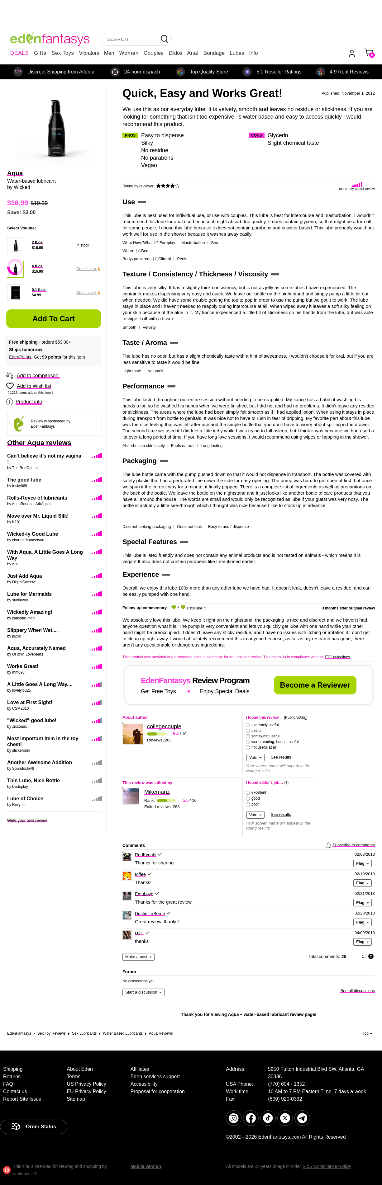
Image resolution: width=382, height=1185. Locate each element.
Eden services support (155, 1076)
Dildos (175, 53)
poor (255, 804)
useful (256, 730)
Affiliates (140, 1069)
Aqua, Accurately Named (36, 648)
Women (129, 53)
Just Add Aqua (24, 576)
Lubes (237, 53)
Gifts (40, 53)
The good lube (24, 479)
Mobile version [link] (146, 1166)
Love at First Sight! (29, 702)
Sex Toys (62, 53)
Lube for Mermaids (29, 594)
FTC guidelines (337, 657)
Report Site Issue (22, 1099)
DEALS (19, 53)
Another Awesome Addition (39, 762)
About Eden (80, 1069)
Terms (73, 1076)
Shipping (12, 1069)
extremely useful (265, 725)
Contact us (15, 1091)
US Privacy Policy (86, 1084)
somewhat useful (265, 736)
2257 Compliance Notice (327, 1166)
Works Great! (22, 666)
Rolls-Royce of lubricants (37, 498)
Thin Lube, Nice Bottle (33, 780)
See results (281, 757)
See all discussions (357, 990)
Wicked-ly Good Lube (32, 534)
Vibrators (89, 53)
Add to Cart (53, 318)
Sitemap (76, 1099)
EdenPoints (20, 357)
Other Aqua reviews (39, 443)
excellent (258, 792)
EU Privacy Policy (86, 1091)
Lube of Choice (25, 798)
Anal (192, 53)
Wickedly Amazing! (29, 612)
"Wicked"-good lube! (31, 720)
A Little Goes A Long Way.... (40, 684)
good (255, 798)
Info (253, 53)
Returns (12, 1076)
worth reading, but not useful (274, 742)
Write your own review (27, 820)
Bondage (214, 53)
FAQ (8, 1084)
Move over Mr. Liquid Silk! (38, 516)
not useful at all (264, 747)
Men (109, 53)
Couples (154, 53)
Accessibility (144, 1084)
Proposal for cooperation (158, 1091)
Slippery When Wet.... (32, 630)
